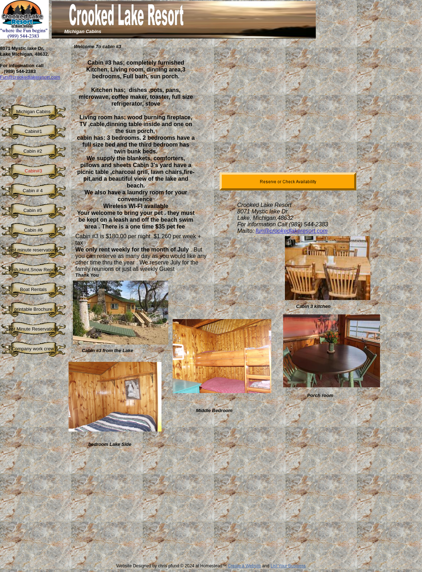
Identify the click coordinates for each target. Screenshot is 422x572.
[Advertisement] (191, 510)
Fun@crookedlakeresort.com (30, 77)
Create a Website (244, 565)
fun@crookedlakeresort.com (292, 231)
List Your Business (288, 565)
